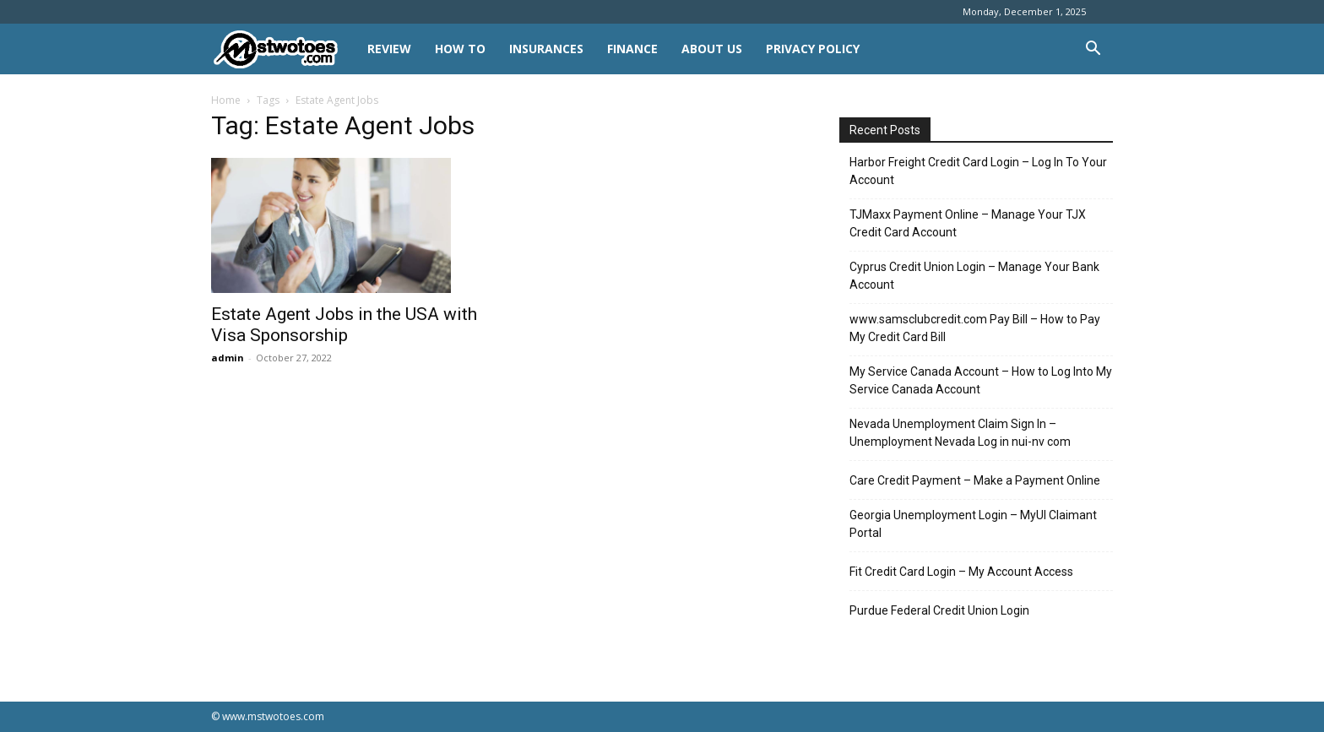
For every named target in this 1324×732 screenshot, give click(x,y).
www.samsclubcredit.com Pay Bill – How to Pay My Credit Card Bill (974, 328)
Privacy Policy (813, 49)
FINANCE (632, 49)
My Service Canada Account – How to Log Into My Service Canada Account (980, 380)
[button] (1092, 50)
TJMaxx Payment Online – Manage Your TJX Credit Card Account (967, 223)
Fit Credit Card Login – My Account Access (961, 571)
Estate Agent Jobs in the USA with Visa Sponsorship (344, 324)
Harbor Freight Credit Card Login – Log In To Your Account (978, 171)
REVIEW (389, 49)
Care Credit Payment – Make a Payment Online (974, 480)
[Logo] (283, 49)
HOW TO (460, 49)
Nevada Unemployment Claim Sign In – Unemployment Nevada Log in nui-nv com (960, 432)
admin (227, 357)
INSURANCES (546, 49)
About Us (711, 49)
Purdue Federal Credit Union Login (939, 610)
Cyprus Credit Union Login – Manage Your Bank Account (974, 275)
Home (226, 100)
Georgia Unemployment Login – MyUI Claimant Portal (973, 524)
